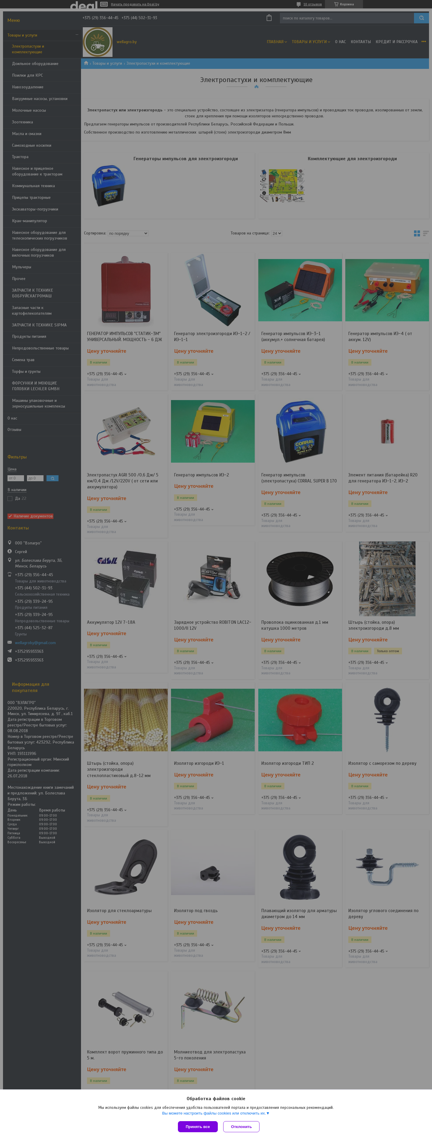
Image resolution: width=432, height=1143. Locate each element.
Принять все (198, 1126)
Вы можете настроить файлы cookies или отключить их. (214, 1113)
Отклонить (242, 1126)
